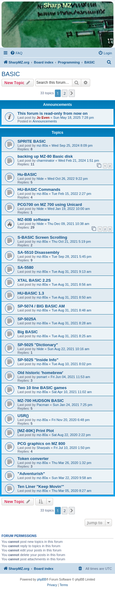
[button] (72, 93)
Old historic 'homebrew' (40, 372)
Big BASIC (27, 332)
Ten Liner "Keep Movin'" (40, 486)
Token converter (33, 458)
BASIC (11, 74)
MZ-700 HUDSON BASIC (40, 400)
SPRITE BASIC (31, 141)
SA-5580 (25, 267)
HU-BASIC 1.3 (30, 293)
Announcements (45, 121)
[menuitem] (16, 53)
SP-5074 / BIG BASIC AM (41, 306)
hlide (40, 178)
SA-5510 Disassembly (38, 252)
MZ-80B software (33, 219)
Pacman (42, 405)
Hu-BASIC (27, 174)
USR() (23, 415)
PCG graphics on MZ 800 (41, 443)
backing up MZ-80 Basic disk (45, 156)
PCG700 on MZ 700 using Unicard (49, 204)
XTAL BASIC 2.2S (34, 280)
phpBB (41, 579)
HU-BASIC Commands (38, 189)
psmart (41, 377)
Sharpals (43, 448)
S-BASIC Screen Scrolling (42, 237)
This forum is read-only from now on (52, 113)
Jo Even (42, 117)
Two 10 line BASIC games (42, 387)
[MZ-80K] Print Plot (35, 430)
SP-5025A (26, 319)
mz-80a (42, 145)
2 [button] (64, 93)
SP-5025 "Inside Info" (37, 359)
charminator (45, 160)
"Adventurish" (31, 473)
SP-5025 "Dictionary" (37, 344)
